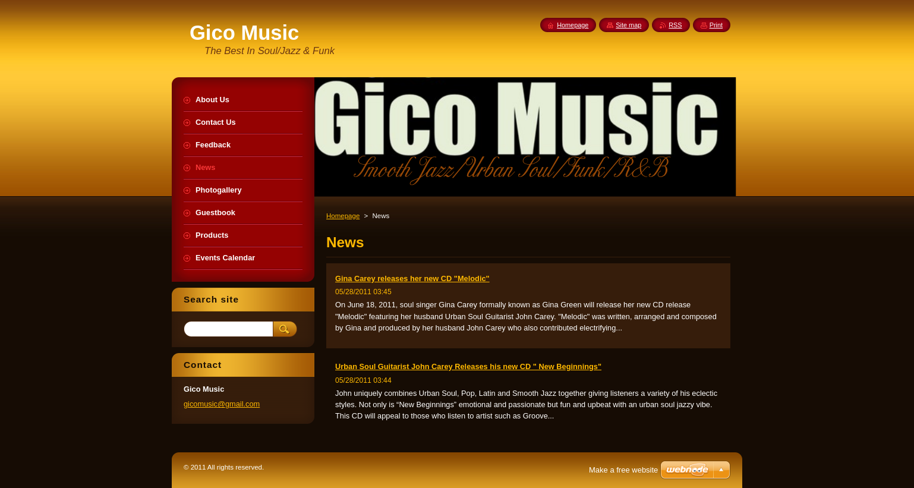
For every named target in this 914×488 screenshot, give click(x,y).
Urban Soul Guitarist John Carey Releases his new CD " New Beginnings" (468, 366)
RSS (675, 25)
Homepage (343, 215)
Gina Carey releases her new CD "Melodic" (412, 278)
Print (716, 25)
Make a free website (623, 469)
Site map (628, 25)
